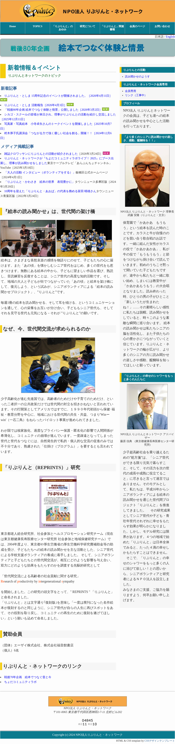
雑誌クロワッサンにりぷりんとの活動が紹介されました (41, 153)
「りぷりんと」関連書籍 (112, 28)
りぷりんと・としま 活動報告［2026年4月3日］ (39, 105)
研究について (87, 26)
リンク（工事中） (136, 95)
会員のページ (137, 26)
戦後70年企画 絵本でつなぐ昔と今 (27, 677)
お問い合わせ (162, 26)
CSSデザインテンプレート (159, 740)
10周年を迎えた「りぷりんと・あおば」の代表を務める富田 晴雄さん (50, 191)
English (170, 36)
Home (12, 26)
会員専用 (130, 91)
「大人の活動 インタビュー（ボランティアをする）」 (40, 172)
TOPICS (37, 26)
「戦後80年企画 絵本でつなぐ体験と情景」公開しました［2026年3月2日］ (53, 109)
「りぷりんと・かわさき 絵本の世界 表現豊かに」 (39, 181)
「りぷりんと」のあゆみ (62, 28)
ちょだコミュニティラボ (20, 681)
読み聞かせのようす (137, 76)
